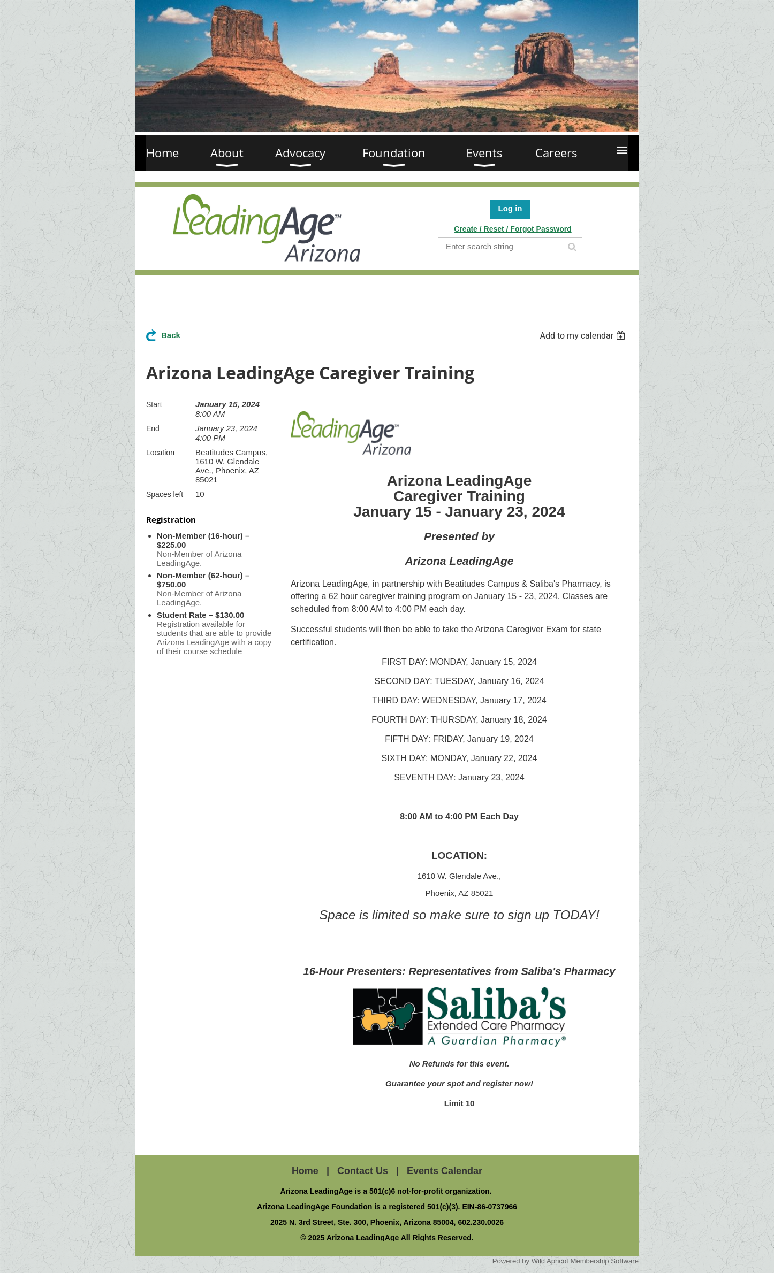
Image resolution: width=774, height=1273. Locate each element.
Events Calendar (444, 1170)
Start (154, 404)
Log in (510, 208)
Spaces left (164, 494)
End (153, 428)
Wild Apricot (550, 1261)
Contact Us (362, 1170)
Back (170, 335)
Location (160, 452)
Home (305, 1170)
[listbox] (584, 335)
